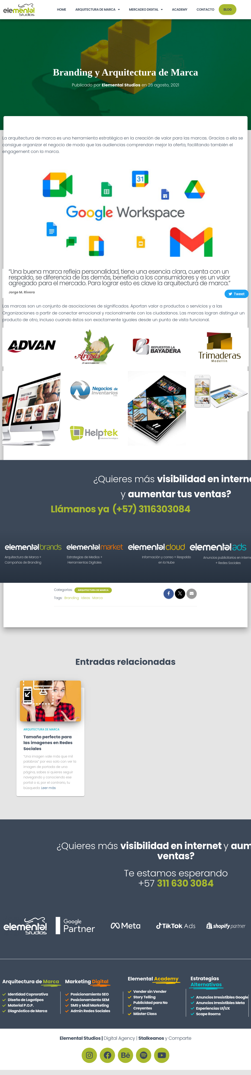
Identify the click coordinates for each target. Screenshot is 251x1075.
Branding (71, 598)
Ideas (85, 598)
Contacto (205, 9)
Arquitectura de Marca (97, 9)
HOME (61, 9)
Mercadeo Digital (146, 9)
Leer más (48, 788)
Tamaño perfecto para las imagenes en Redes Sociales (48, 742)
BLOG (227, 9)
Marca (97, 598)
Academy (179, 9)
